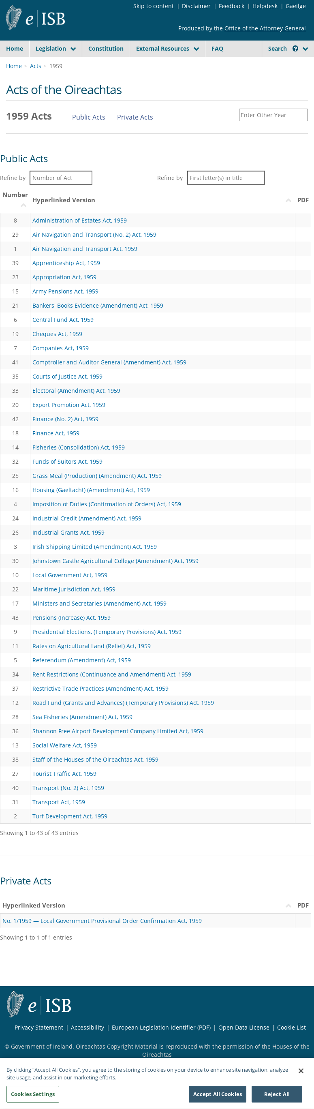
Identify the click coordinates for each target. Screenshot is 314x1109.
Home (14, 48)
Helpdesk (265, 6)
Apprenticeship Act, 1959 (66, 263)
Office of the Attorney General (265, 28)
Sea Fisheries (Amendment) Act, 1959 (82, 717)
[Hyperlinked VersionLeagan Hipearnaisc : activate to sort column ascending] (147, 905)
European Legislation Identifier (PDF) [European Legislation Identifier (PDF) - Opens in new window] (161, 1027)
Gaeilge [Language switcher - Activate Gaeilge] (296, 6)
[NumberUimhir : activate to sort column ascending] (15, 200)
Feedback (231, 6)
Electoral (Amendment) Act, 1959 (76, 390)
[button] (295, 48)
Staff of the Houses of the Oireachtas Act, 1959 (95, 759)
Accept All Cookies (217, 1096)
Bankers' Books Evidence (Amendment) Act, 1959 (97, 305)
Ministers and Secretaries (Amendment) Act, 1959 (99, 603)
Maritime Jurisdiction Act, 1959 (73, 589)
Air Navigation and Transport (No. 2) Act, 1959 (94, 234)
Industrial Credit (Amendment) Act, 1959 (86, 518)
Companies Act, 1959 (60, 348)
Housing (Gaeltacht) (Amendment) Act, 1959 (91, 490)
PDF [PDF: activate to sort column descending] (303, 905)
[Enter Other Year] (273, 115)
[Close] (301, 1074)
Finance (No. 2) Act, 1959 (65, 419)
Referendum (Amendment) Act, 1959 (81, 660)
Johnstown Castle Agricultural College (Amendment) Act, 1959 (115, 561)
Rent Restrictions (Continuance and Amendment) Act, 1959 (111, 674)
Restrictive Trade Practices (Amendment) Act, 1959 (100, 688)
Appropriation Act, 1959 (64, 277)
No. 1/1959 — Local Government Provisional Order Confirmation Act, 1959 (102, 921)
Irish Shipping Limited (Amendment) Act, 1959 (94, 546)
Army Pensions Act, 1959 (65, 291)
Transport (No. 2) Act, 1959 (68, 788)
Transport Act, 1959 (58, 802)
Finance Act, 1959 (55, 433)
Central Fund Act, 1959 (63, 319)
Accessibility (87, 1027)
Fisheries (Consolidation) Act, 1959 (78, 447)
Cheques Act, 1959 (57, 334)
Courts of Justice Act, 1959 (67, 376)
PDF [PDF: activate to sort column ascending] (303, 200)
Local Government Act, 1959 (69, 575)
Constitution (106, 48)
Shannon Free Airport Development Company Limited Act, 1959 (117, 731)
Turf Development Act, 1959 (69, 816)
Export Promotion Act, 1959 (68, 405)
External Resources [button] (162, 48)
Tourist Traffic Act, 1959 (64, 773)
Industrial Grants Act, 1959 (68, 532)
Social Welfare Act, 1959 (64, 745)
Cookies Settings (33, 1096)
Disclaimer (196, 6)
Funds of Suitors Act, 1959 (67, 461)
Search (283, 48)
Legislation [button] (51, 48)
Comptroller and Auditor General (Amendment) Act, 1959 (109, 362)
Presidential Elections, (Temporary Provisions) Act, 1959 (107, 632)
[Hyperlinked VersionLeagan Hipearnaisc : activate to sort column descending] (162, 200)
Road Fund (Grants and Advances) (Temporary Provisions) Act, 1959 (123, 703)
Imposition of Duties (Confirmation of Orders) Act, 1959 (106, 504)
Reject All (277, 1096)
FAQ (217, 48)
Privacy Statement (39, 1027)
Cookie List (291, 1027)
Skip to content (153, 6)
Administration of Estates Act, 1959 (79, 220)
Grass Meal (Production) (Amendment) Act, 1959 (97, 476)
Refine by (46, 178)
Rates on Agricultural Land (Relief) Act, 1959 (91, 646)
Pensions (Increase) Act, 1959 (71, 617)
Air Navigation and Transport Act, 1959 (84, 249)
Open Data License (243, 1027)
